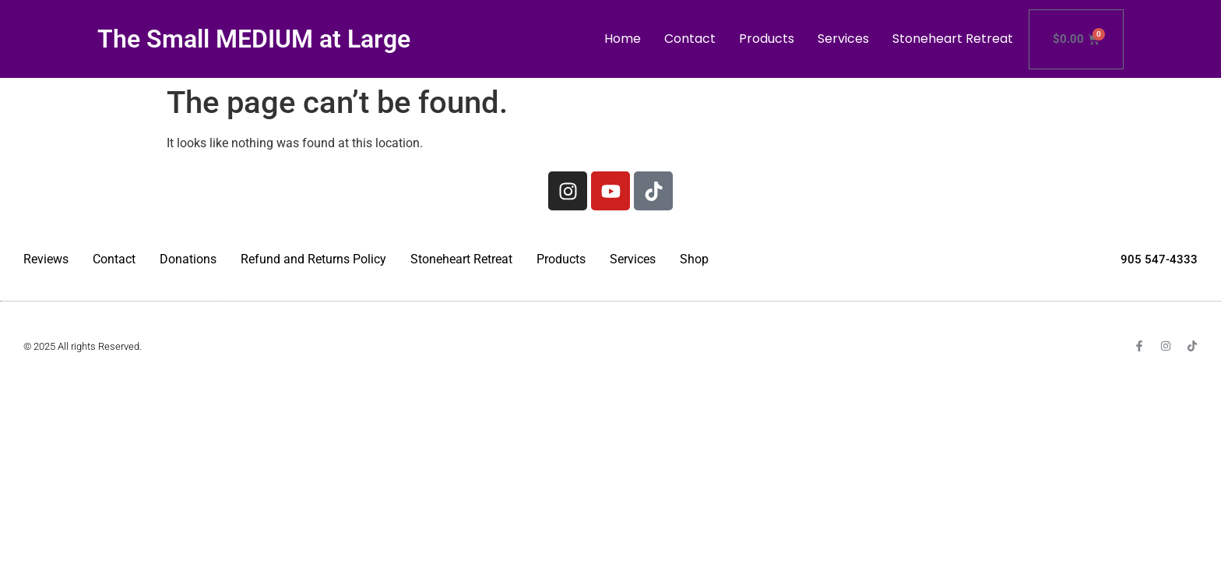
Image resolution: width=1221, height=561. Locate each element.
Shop (694, 259)
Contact (690, 39)
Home (622, 39)
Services (843, 39)
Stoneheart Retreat (952, 39)
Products (766, 39)
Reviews (46, 259)
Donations (188, 259)
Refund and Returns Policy (313, 259)
